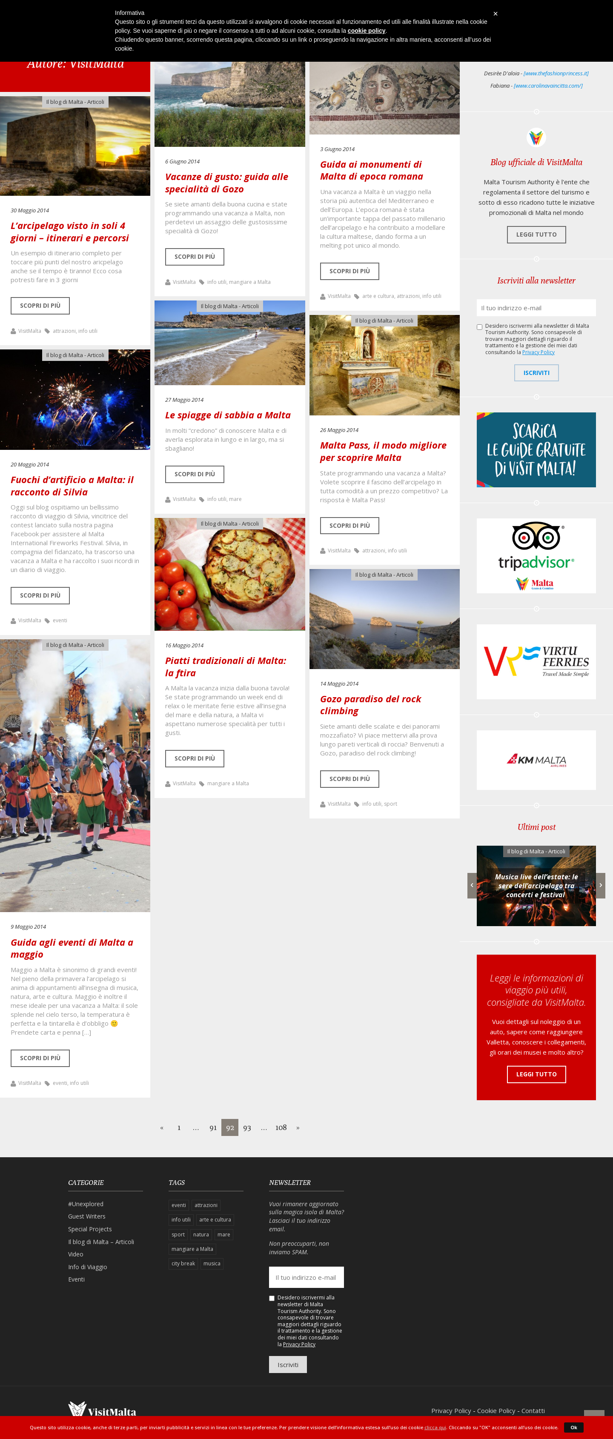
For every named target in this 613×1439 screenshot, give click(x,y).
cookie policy (367, 30)
